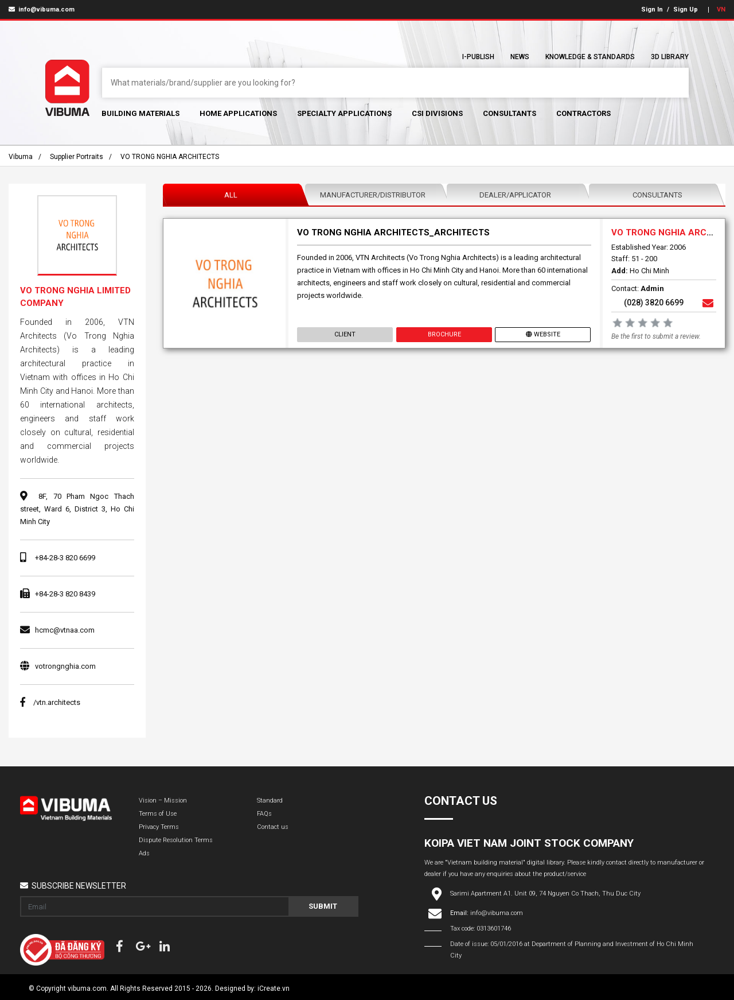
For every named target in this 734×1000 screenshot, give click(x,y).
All (230, 195)
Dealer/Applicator (515, 195)
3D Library (670, 57)
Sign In (652, 9)
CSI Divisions (437, 113)
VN (721, 9)
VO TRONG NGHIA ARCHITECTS (169, 157)
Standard (270, 800)
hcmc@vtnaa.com (65, 630)
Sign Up (685, 9)
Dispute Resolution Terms (176, 840)
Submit (323, 906)
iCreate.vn (273, 989)
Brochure (443, 334)
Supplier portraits (76, 157)
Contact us (272, 827)
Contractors (583, 113)
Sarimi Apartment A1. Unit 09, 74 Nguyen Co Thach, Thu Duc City (545, 893)
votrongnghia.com (65, 666)
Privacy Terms (159, 827)
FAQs (264, 813)
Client (345, 334)
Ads (144, 853)
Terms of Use (158, 813)
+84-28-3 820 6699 (65, 557)
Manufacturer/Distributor (372, 195)
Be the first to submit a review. (656, 336)
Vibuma (21, 157)
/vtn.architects (50, 702)
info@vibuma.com (42, 9)
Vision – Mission (163, 800)
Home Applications (238, 113)
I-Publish (478, 57)
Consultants (509, 113)
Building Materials (140, 113)
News (519, 57)
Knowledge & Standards (590, 57)
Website (543, 334)
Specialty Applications (344, 113)
